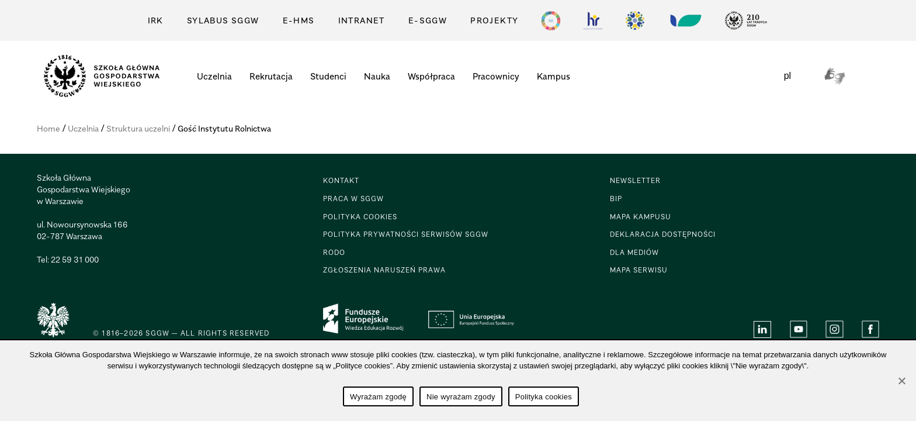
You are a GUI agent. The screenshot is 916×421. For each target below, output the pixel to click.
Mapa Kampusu (640, 216)
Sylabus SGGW (223, 20)
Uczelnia (214, 76)
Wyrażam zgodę (378, 396)
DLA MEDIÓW (634, 252)
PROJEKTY (494, 20)
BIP (616, 198)
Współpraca (431, 76)
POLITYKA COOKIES (360, 216)
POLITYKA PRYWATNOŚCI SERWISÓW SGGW (405, 234)
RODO (334, 252)
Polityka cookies (543, 396)
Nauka (377, 76)
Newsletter (635, 180)
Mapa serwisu (639, 269)
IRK (156, 20)
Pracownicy (496, 76)
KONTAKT (341, 180)
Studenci (328, 76)
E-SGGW (427, 20)
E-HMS (299, 20)
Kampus (553, 76)
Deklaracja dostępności (663, 234)
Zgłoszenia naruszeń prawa (384, 269)
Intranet (361, 20)
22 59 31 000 (75, 259)
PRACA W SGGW (353, 198)
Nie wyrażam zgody (460, 396)
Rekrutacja (271, 76)
